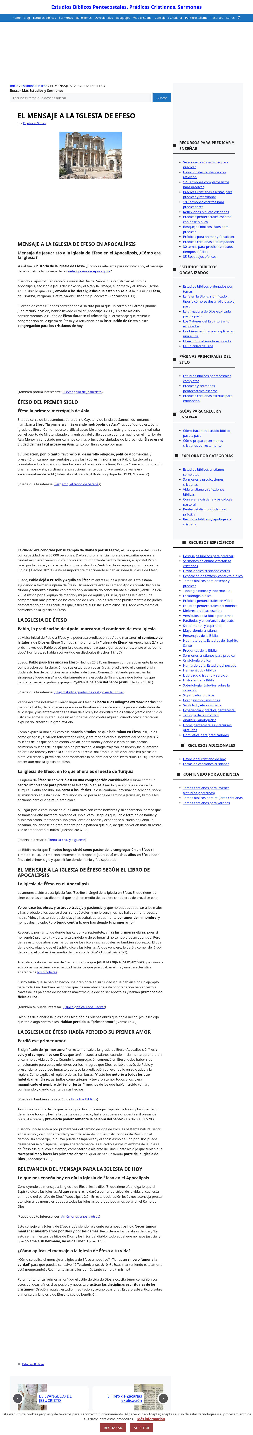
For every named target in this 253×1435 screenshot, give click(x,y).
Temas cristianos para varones (206, 803)
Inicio (14, 85)
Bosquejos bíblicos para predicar (208, 556)
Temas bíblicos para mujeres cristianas (213, 797)
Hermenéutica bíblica (199, 670)
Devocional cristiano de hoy (204, 759)
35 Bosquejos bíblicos (199, 256)
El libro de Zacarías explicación (124, 1398)
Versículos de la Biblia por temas (208, 615)
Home (16, 17)
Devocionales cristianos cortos (206, 571)
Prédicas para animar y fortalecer (208, 236)
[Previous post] (18, 1398)
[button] (239, 18)
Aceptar (141, 1427)
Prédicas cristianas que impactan (208, 241)
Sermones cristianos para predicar (209, 655)
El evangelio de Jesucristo (82, 392)
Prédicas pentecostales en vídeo (208, 600)
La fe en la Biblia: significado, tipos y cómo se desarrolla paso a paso (209, 301)
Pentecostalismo (196, 17)
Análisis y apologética (199, 720)
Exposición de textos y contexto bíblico (213, 576)
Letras (230, 17)
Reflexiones (84, 17)
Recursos (217, 17)
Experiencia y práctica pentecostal (209, 710)
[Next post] (163, 1398)
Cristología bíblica (197, 660)
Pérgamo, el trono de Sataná (76, 484)
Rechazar (113, 1427)
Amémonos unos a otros (80, 1216)
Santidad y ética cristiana (202, 705)
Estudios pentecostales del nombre (210, 605)
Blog (27, 17)
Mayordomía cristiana (200, 630)
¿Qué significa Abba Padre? (84, 1007)
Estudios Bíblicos (44, 17)
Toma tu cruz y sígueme (66, 839)
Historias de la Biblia (199, 680)
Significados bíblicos (198, 695)
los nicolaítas (47, 972)
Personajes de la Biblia (200, 635)
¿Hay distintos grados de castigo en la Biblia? (89, 692)
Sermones (66, 17)
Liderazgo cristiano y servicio (205, 675)
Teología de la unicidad (201, 715)
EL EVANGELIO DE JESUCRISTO (55, 1398)
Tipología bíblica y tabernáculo (206, 590)
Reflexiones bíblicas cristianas (206, 212)
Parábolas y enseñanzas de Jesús (208, 620)
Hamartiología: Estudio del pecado (209, 665)
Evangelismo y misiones (201, 700)
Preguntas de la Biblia (200, 650)
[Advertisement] (126, 54)
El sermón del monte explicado (207, 341)
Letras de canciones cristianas (206, 764)
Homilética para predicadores (206, 735)
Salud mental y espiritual (202, 625)
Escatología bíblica (197, 595)
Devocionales (104, 17)
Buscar (162, 98)
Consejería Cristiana (168, 17)
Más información (151, 1419)
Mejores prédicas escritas (202, 610)
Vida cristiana (142, 17)
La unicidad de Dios (198, 346)
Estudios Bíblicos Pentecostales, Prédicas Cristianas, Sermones (126, 7)
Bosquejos (123, 17)
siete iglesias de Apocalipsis (89, 271)
